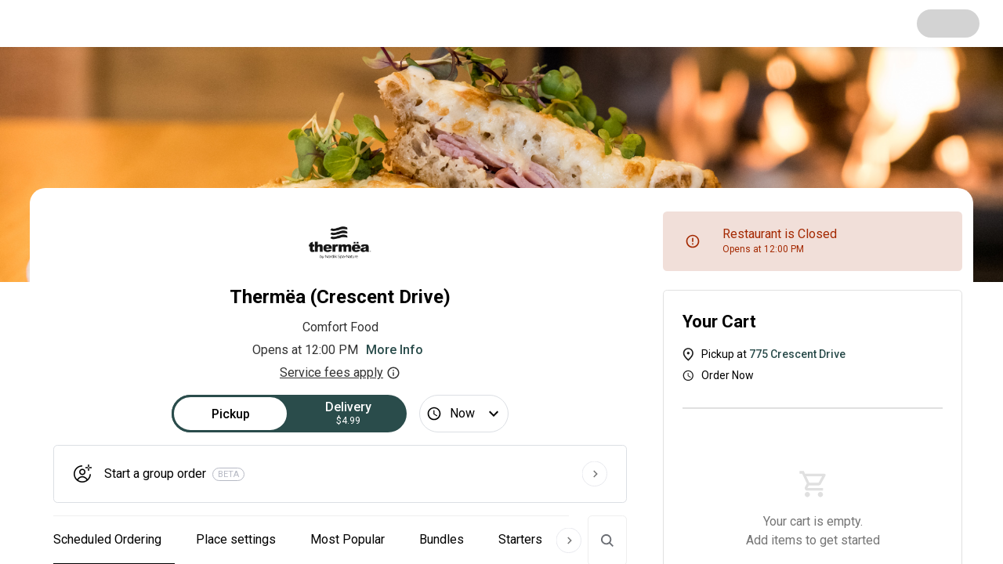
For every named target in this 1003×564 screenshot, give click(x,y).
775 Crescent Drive (797, 354)
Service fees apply (340, 372)
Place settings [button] (236, 539)
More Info (394, 349)
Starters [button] (520, 539)
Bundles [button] (441, 539)
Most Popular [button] (347, 539)
